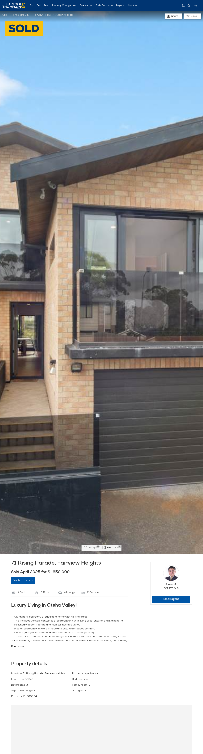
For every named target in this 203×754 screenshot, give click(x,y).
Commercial (86, 5)
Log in (196, 5)
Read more (18, 646)
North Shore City (20, 15)
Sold (4, 15)
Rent (46, 5)
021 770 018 (171, 588)
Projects (120, 5)
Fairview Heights (43, 15)
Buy (31, 5)
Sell (38, 5)
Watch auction (23, 580)
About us (132, 5)
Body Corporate (104, 5)
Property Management (64, 5)
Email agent (171, 599)
